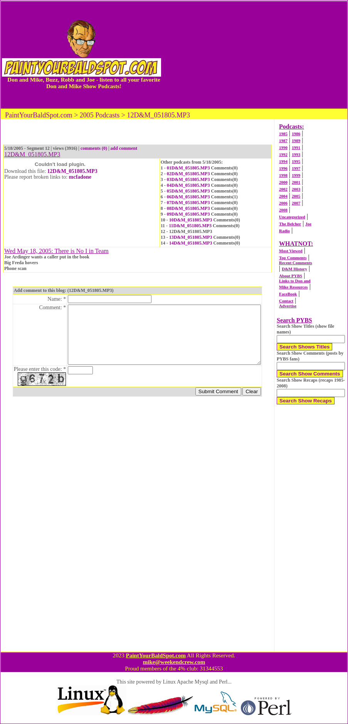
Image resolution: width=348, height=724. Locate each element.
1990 (283, 147)
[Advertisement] (254, 55)
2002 (283, 189)
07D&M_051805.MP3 (188, 202)
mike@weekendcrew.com (174, 662)
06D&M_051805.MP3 (188, 196)
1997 (296, 168)
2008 (283, 210)
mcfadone (80, 177)
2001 (296, 182)
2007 (296, 203)
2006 (283, 203)
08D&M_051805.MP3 (188, 208)
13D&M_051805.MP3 (190, 237)
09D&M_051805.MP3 (188, 214)
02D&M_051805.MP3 (188, 173)
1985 (283, 133)
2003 (296, 189)
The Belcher (290, 223)
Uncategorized (292, 217)
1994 (283, 161)
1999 (296, 175)
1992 (283, 154)
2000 (283, 182)
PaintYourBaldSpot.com (155, 655)
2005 (296, 196)
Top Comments (292, 257)
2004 (283, 196)
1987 (283, 140)
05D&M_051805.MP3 (188, 191)
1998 (283, 175)
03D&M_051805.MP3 (188, 179)
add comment (124, 148)
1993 (296, 154)
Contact (286, 300)
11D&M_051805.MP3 (190, 225)
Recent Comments (295, 262)
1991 (296, 147)
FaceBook (288, 294)
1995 (296, 161)
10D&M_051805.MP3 (190, 220)
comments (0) (94, 148)
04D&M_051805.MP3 (188, 185)
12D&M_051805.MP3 (72, 171)
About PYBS (290, 275)
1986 (296, 133)
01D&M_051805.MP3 (188, 168)
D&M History (294, 268)
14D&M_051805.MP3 (190, 243)
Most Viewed (291, 250)
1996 (283, 168)
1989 (296, 140)
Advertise (287, 305)
